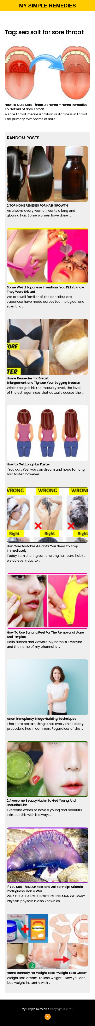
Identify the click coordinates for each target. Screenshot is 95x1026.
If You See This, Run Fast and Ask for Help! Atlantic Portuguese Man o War (45, 889)
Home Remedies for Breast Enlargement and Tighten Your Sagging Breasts (43, 380)
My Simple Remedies (47, 5)
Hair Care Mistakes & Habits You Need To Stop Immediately (42, 548)
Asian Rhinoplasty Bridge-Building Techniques (41, 718)
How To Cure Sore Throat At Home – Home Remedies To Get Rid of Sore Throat (46, 107)
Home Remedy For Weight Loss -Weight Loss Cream (47, 973)
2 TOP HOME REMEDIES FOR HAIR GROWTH (37, 205)
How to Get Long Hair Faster (28, 464)
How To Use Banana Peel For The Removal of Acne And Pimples (45, 634)
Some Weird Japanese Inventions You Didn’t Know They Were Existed (45, 289)
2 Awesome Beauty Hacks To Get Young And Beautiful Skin (41, 802)
